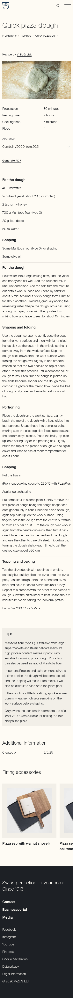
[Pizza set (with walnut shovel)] (29, 811)
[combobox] (36, 146)
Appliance (8, 138)
